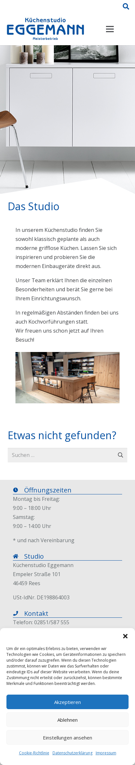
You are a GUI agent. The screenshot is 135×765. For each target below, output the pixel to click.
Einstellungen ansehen (67, 737)
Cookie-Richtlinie (34, 753)
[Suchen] (126, 6)
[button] (125, 636)
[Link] (45, 29)
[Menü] (110, 29)
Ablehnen (67, 720)
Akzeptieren (67, 702)
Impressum (106, 753)
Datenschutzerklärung (72, 753)
